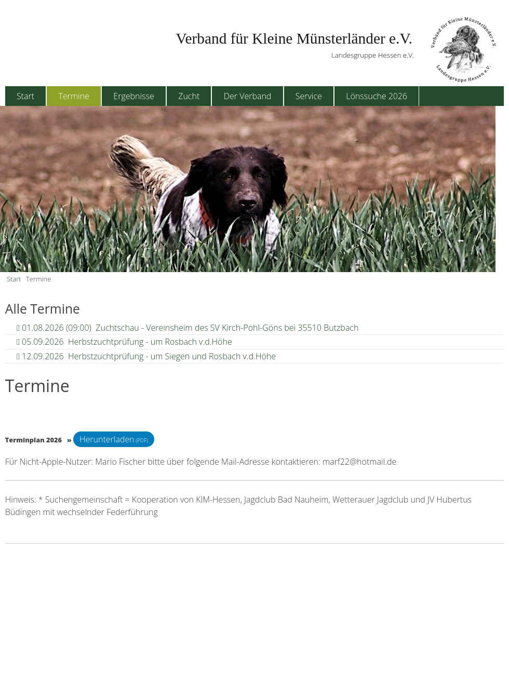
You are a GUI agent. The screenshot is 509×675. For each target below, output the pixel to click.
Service (309, 96)
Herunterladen (107, 439)
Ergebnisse (133, 96)
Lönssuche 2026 (376, 96)
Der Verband (248, 96)
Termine (74, 96)
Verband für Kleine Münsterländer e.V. (294, 38)
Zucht (188, 96)
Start (25, 96)
